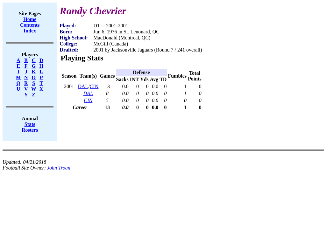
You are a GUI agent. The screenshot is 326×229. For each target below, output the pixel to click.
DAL (83, 86)
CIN (94, 86)
